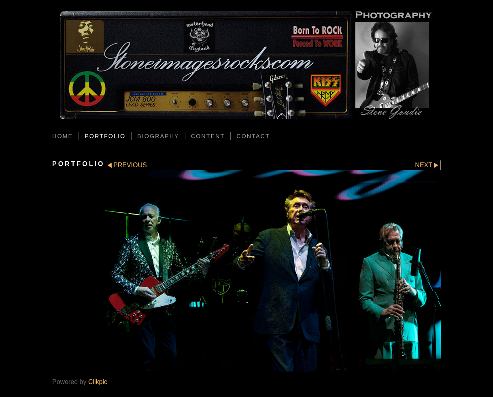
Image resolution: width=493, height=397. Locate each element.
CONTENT (208, 136)
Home (62, 136)
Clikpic (97, 381)
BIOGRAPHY (158, 136)
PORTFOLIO (105, 136)
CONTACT (253, 136)
